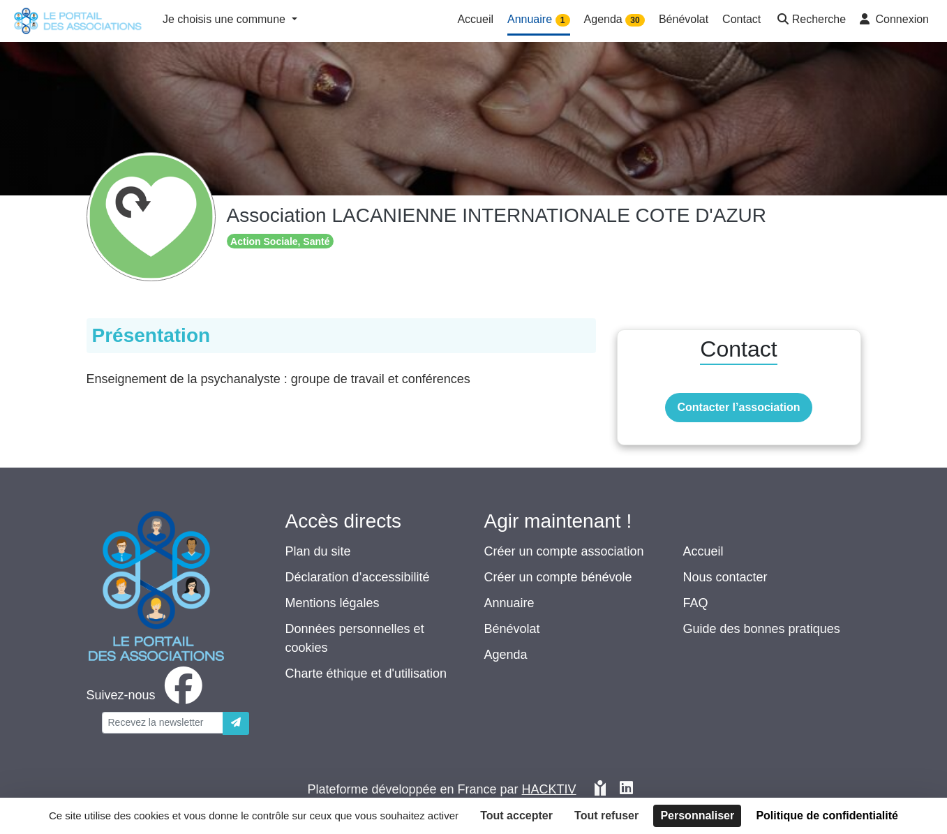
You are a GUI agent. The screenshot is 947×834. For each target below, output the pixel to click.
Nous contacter (725, 577)
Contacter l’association (738, 407)
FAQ (695, 603)
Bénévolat (512, 629)
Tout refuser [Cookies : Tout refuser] (606, 815)
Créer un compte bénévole (558, 577)
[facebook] (147, 695)
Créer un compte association (564, 551)
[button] (810, 21)
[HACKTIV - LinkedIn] (626, 789)
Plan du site (318, 551)
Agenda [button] (614, 20)
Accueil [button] (475, 19)
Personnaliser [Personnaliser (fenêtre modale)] (697, 815)
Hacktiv (549, 789)
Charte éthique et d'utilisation (366, 673)
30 (634, 20)
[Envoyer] (236, 723)
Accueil (703, 551)
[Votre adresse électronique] (162, 723)
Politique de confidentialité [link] (827, 815)
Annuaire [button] (538, 20)
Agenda (506, 655)
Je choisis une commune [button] (226, 19)
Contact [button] (741, 19)
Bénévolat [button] (683, 19)
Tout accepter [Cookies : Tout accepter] (516, 815)
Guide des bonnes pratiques (761, 629)
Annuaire (509, 603)
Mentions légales (332, 603)
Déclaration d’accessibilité (357, 577)
